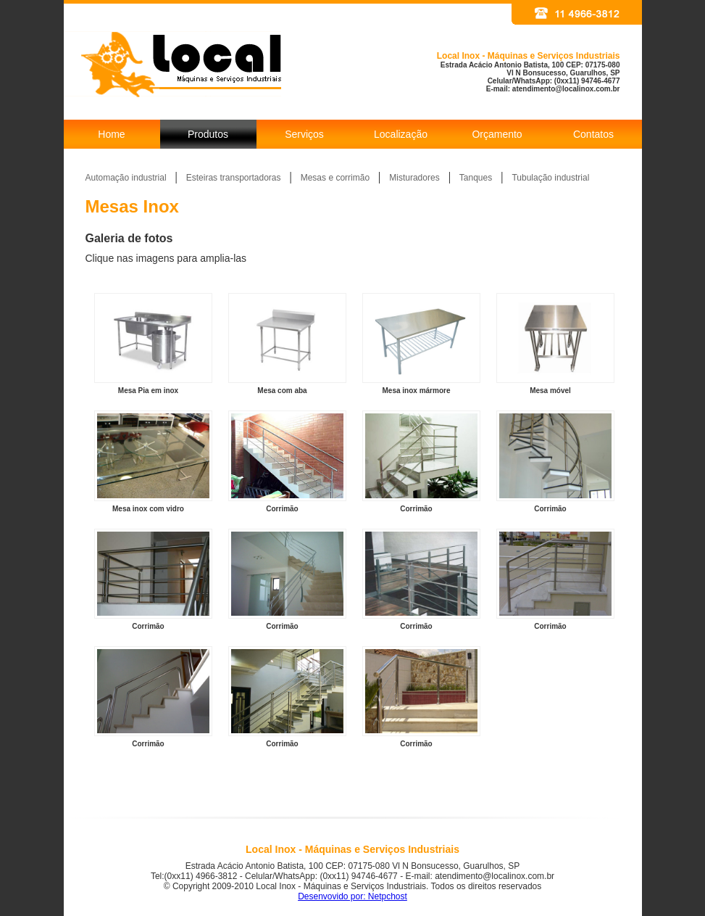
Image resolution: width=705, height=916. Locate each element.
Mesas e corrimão (335, 178)
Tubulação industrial (550, 178)
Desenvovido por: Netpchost (352, 896)
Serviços (304, 134)
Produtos (208, 134)
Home (111, 134)
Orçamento (497, 134)
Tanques (475, 178)
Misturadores (414, 178)
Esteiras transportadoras (233, 178)
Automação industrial (126, 178)
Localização (400, 134)
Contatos (593, 134)
